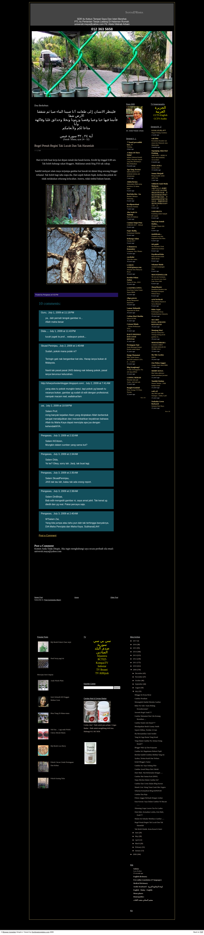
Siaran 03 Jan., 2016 (133, 282)
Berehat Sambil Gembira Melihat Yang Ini (149, 755)
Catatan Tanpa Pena (134, 223)
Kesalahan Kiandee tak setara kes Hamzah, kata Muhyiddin (159, 143)
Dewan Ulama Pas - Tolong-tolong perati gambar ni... (158, 335)
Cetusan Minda (132, 324)
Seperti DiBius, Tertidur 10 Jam (146, 730)
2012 (135, 659)
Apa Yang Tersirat (134, 170)
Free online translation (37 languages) (147, 880)
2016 (135, 644)
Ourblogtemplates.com (40, 932)
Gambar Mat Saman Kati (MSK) (146, 776)
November (139, 677)
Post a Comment (47, 535)
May (137, 836)
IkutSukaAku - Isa (134, 194)
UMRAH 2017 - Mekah (135, 225)
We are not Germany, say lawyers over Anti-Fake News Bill (159, 279)
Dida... (44, 331)
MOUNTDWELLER (159, 275)
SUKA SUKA (156, 166)
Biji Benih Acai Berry (58, 746)
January (138, 851)
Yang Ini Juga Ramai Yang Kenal (146, 737)
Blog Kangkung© (133, 367)
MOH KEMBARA (158, 343)
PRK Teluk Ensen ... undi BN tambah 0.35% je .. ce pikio (135, 359)
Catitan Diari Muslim (135, 316)
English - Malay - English (142, 890)
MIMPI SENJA (157, 371)
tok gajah (154, 244)
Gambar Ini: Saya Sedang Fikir (145, 766)
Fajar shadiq (131, 231)
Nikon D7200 (131, 318)
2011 (135, 662)
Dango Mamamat (133, 355)
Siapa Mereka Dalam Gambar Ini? (147, 780)
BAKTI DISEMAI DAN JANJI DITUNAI (134, 336)
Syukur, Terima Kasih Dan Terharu (147, 758)
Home (76, 597)
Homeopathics (138, 897)
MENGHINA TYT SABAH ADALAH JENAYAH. (133, 174)
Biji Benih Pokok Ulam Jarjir (61, 642)
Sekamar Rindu (157, 265)
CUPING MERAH (134, 378)
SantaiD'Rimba (134, 12)
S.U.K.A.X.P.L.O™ (158, 130)
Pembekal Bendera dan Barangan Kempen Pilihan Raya (159, 291)
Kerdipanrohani (133, 204)
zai (42, 405)
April (137, 840)
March (137, 843)
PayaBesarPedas (157, 254)
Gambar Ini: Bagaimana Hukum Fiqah (148, 751)
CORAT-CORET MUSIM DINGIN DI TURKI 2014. (158, 347)
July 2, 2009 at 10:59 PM (59, 405)
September (139, 684)
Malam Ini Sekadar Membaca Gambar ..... (149, 819)
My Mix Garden (157, 355)
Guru (43, 312)
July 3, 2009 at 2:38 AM (65, 491)
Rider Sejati (155, 309)
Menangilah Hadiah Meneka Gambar (148, 702)
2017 (135, 641)
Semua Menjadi (157, 173)
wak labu (154, 138)
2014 (135, 652)
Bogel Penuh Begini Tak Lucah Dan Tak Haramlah (64, 145)
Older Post (114, 597)
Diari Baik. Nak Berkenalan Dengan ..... (149, 773)
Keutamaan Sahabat (133, 233)
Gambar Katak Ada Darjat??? (145, 723)
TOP (201, 932)
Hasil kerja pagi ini (57, 658)
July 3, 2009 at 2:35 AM (65, 472)
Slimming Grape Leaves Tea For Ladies (149, 808)
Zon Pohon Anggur (158, 363)
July (136, 691)
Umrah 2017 (131, 241)
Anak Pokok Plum (57, 681)
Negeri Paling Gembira (159, 133)
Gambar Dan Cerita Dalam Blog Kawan (149, 784)
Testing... (130, 147)
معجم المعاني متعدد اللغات (143, 900)
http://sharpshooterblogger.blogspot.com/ (62, 383)
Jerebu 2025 (155, 168)
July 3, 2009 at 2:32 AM (65, 435)
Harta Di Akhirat (132, 217)
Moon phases (138, 893)
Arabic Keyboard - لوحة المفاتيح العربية (148, 887)
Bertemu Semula (132, 206)
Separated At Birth (133, 310)
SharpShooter (156, 287)
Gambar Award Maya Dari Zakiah (147, 769)
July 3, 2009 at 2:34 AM (65, 454)
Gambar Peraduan (141, 699)
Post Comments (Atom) (52, 600)
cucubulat (130, 257)
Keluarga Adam (133, 239)
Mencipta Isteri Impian (45, 675)
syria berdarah (157, 299)
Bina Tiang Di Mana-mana (60, 713)
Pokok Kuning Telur (58, 778)
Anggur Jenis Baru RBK (159, 365)
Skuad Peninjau (49, 345)
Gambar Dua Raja (141, 794)
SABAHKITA (156, 211)
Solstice (136, 869)
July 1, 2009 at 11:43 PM (63, 331)
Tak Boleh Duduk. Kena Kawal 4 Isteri (148, 829)
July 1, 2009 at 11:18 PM (61, 312)
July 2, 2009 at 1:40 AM (72, 345)
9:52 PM (55, 295)
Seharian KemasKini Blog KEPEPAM (148, 791)
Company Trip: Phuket (134, 251)
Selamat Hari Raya (157, 406)
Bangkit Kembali (133, 388)
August (138, 688)
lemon (153, 357)
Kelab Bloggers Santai (142, 762)
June (137, 833)
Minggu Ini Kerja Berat (143, 695)
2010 (135, 666)
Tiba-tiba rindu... (132, 259)
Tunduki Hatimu (157, 381)
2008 (135, 854)
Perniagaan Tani (133, 345)
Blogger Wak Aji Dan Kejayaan (146, 748)
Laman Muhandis (133, 308)
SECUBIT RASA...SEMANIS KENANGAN (158, 322)
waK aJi (154, 391)
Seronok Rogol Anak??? (143, 712)
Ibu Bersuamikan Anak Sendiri (145, 734)
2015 (135, 648)
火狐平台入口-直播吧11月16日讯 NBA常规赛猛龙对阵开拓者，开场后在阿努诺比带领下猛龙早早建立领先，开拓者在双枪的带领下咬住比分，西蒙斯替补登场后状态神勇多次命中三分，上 (159, 197)
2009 (135, 670)
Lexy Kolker (137, 871)
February (138, 847)
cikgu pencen (132, 298)
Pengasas (46, 435)
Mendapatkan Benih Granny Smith (147, 726)
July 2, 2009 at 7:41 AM (98, 383)
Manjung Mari (157, 330)
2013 (135, 655)
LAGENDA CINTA (134, 288)
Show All (142, 397)
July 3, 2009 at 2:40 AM (65, 513)
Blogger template (9, 932)
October (138, 681)
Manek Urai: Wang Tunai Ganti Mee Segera (150, 787)
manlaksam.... (156, 234)
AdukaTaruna (132, 182)
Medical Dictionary (140, 883)
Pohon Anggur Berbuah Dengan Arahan (149, 798)
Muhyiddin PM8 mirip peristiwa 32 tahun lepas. (134, 186)
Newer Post (38, 597)
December (139, 673)
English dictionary (140, 877)
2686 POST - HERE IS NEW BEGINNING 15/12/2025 (159, 157)
